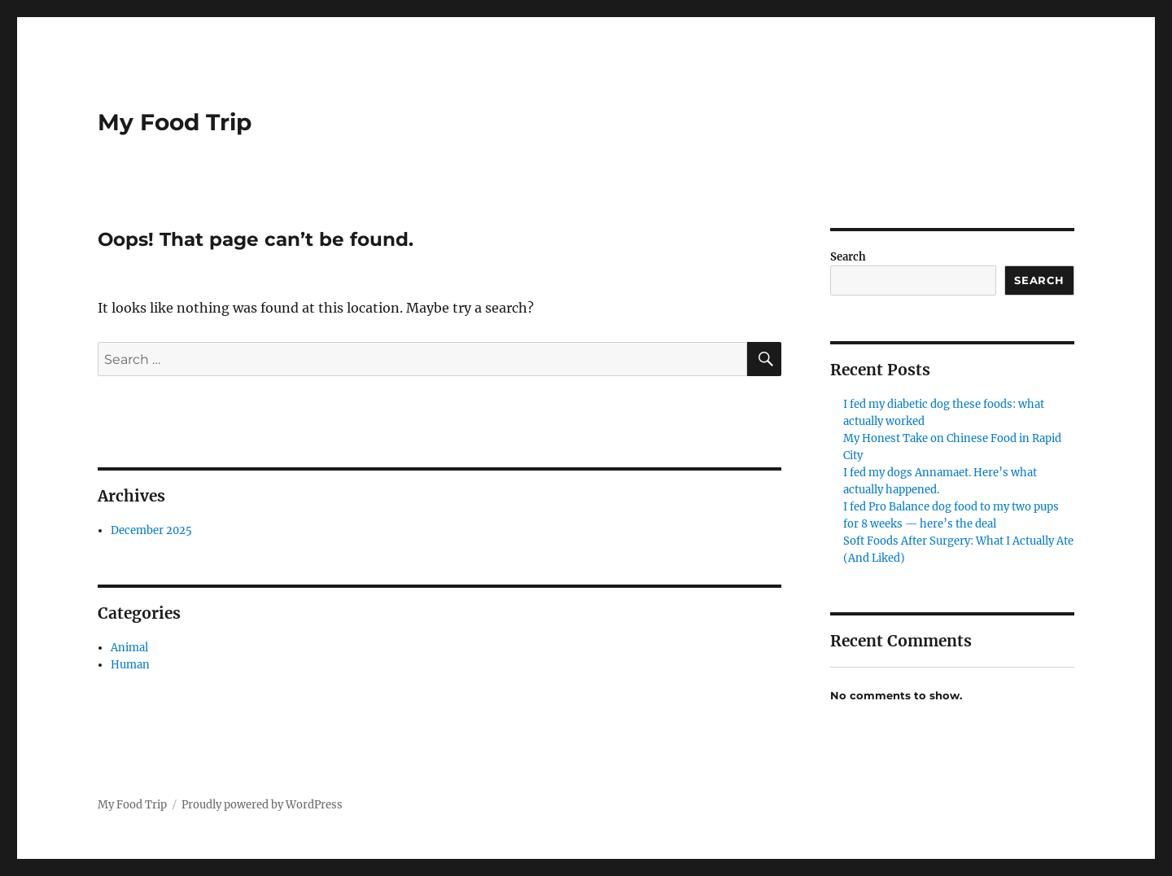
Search (848, 257)
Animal (129, 648)
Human (130, 665)
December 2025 (151, 530)
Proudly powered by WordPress (262, 805)
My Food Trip (174, 122)
